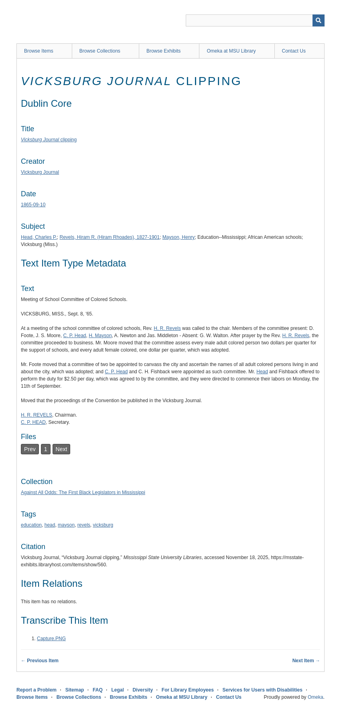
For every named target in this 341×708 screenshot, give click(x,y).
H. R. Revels (167, 328)
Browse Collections (99, 51)
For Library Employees (188, 690)
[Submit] (319, 20)
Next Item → (306, 660)
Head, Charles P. (39, 237)
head (50, 525)
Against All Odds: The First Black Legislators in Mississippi (83, 492)
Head (262, 371)
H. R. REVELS (36, 415)
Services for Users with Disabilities (262, 690)
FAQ (98, 690)
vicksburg (103, 525)
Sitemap (74, 690)
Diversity (142, 690)
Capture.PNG (51, 638)
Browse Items (38, 51)
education (31, 525)
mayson (66, 525)
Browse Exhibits (163, 51)
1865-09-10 (33, 205)
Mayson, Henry (178, 237)
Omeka (315, 697)
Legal (117, 690)
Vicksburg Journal (40, 172)
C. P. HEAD (33, 422)
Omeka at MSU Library (231, 51)
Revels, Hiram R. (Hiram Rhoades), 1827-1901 (110, 237)
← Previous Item (40, 660)
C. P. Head (74, 335)
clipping (49, 139)
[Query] (255, 20)
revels (83, 525)
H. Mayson (100, 335)
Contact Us (294, 51)
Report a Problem (36, 690)
